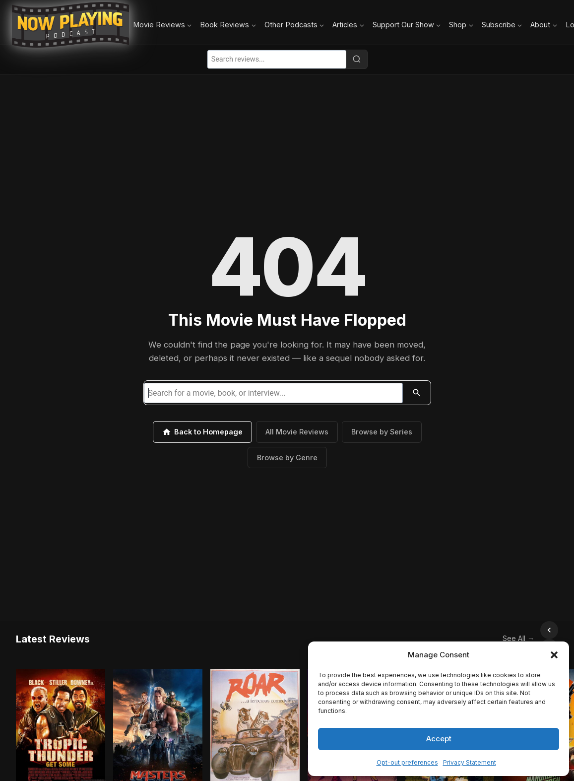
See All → (496, 629)
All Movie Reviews (296, 431)
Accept (438, 738)
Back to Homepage (202, 431)
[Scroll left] (527, 630)
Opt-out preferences (407, 762)
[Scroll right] (549, 630)
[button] (554, 655)
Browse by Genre (287, 457)
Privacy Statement (469, 762)
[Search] (356, 59)
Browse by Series (381, 431)
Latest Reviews (53, 630)
